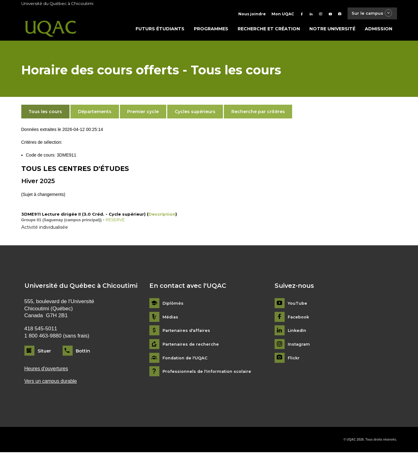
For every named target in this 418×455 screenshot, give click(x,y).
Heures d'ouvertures (48, 370)
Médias (171, 318)
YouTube (298, 305)
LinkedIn (298, 332)
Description (161, 215)
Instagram (299, 345)
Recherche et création (269, 30)
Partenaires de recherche (192, 345)
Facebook (299, 318)
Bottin (83, 352)
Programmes (211, 30)
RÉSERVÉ (116, 221)
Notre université (332, 30)
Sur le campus (369, 14)
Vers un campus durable (53, 384)
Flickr (294, 359)
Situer (44, 352)
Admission (378, 30)
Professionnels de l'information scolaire (209, 373)
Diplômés (173, 305)
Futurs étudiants (160, 30)
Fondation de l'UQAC (187, 359)
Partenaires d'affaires (188, 332)
